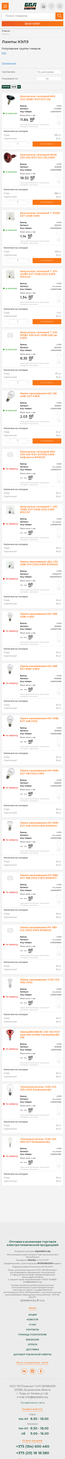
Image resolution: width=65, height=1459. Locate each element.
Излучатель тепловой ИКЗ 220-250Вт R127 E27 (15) (37, 97)
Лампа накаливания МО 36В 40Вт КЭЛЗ (38, 615)
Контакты (32, 1329)
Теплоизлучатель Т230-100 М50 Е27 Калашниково (38, 1140)
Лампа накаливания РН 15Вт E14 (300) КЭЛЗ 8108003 (38, 929)
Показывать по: (10, 78)
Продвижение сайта (32, 1402)
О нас (32, 1324)
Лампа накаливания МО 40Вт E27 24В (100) (39, 719)
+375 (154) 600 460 (32, 1446)
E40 (4, 53)
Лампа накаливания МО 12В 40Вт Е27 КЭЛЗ (38, 395)
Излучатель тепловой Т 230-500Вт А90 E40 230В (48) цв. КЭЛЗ (39, 335)
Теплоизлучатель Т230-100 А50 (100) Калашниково (38, 1088)
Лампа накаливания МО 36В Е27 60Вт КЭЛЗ (38, 667)
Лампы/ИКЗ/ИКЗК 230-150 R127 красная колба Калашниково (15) (40, 1034)
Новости (32, 1319)
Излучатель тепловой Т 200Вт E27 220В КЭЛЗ (40, 214)
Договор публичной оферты (32, 1354)
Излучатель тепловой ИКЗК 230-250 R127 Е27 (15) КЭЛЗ (38, 156)
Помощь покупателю (32, 1334)
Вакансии (32, 1339)
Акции (32, 1315)
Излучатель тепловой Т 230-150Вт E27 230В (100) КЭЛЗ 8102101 (39, 509)
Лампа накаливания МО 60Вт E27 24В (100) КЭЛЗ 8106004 (39, 824)
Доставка (32, 1349)
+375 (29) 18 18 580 (32, 1453)
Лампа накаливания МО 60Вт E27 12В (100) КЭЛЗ (39, 772)
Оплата (32, 1344)
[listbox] (49, 72)
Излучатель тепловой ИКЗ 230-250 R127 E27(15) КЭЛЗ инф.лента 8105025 (37, 454)
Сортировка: (8, 72)
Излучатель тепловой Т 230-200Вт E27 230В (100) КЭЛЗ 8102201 (39, 274)
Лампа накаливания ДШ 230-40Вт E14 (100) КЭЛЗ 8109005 (39, 563)
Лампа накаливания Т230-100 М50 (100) (39, 981)
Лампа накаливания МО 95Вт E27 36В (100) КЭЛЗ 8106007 (39, 876)
